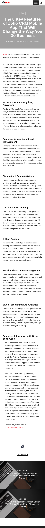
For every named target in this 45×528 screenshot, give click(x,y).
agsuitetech (11, 41)
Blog (22, 13)
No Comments (34, 41)
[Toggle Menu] (36, 3)
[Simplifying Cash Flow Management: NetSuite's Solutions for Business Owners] (22, 475)
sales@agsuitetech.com (16, 427)
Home (5, 54)
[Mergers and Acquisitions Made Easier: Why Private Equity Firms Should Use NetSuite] (22, 503)
